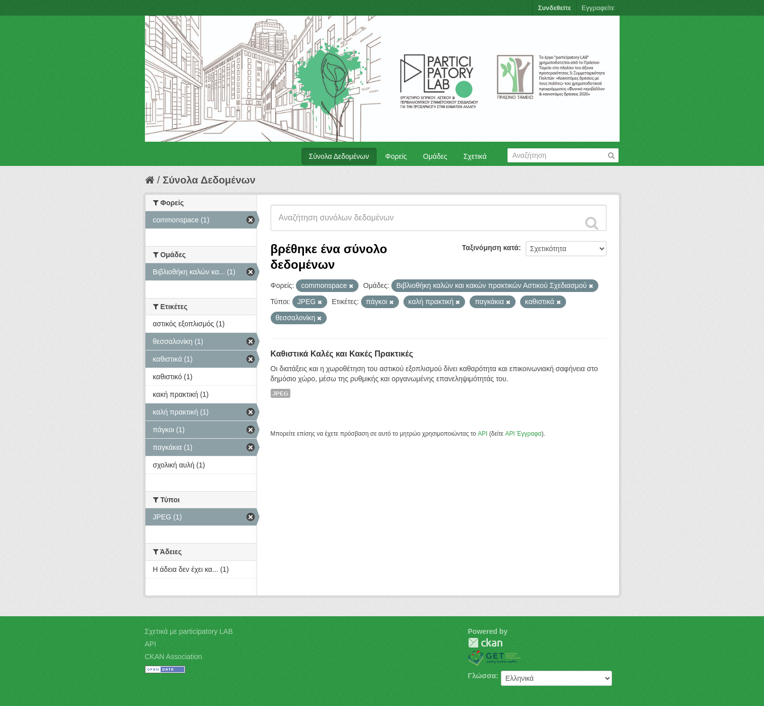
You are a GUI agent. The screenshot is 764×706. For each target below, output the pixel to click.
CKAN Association (173, 657)
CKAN (485, 642)
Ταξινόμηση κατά (490, 248)
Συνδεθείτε (554, 8)
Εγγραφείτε (598, 8)
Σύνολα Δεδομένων (339, 156)
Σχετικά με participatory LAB (189, 631)
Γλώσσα (482, 676)
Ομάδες (435, 156)
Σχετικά (475, 156)
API (482, 433)
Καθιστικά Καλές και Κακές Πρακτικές (342, 353)
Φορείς (396, 156)
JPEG (281, 393)
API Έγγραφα (523, 433)
